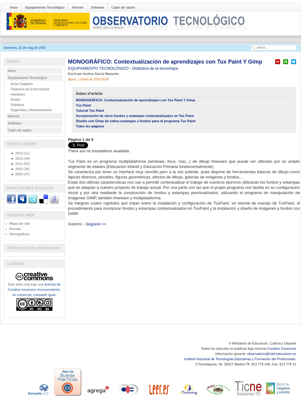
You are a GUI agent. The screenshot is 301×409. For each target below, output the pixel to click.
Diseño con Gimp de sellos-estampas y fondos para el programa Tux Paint (136, 121)
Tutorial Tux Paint (90, 110)
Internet (77, 7)
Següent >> (96, 224)
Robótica (17, 105)
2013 (17, 153)
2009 (17, 174)
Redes (16, 99)
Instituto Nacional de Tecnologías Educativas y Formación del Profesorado (240, 359)
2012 (17, 158)
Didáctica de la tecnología (155, 68)
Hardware (18, 94)
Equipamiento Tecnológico (44, 7)
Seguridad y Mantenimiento (31, 110)
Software (97, 7)
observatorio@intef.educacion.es (271, 354)
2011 (17, 164)
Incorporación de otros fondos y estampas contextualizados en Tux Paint (135, 116)
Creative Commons (281, 348)
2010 (17, 169)
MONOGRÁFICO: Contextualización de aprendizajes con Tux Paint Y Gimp (165, 62)
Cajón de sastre (123, 7)
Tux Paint (83, 105)
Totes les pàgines (90, 126)
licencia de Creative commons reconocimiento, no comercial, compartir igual (34, 289)
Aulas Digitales (22, 84)
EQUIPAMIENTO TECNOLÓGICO (99, 68)
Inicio (14, 7)
